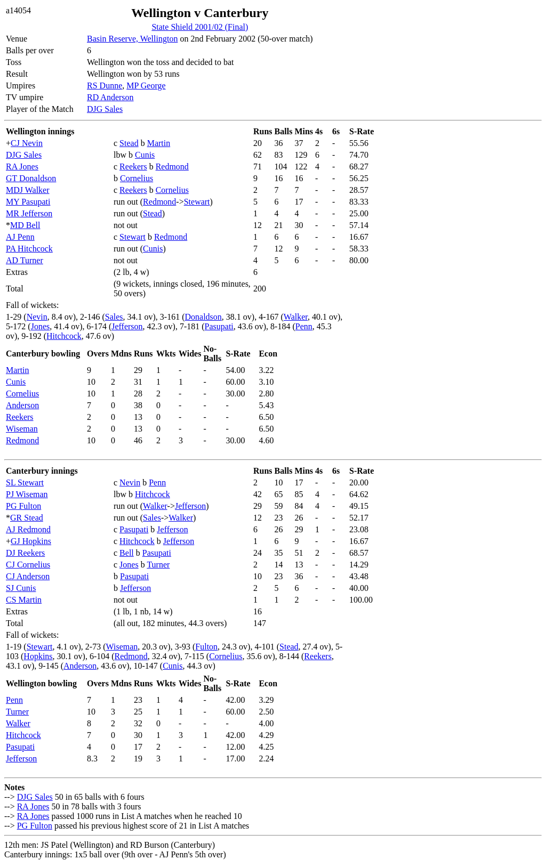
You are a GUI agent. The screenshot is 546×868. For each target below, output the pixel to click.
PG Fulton (23, 505)
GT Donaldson (31, 178)
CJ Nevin (27, 143)
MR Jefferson (29, 213)
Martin (159, 143)
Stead (129, 143)
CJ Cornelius (28, 564)
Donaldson (203, 316)
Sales (114, 316)
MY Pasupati (28, 201)
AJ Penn (20, 236)
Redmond (172, 166)
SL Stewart (25, 482)
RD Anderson (110, 97)
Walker (296, 316)
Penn (303, 326)
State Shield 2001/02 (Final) (199, 26)
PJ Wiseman (27, 494)
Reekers (133, 166)
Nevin (37, 316)
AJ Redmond (28, 529)
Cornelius (136, 178)
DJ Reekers (25, 552)
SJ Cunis (21, 588)
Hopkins (37, 656)
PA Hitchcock (29, 248)
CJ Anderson (28, 576)
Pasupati (219, 326)
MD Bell (25, 225)
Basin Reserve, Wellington (132, 38)
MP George (145, 85)
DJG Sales (105, 108)
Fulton (206, 646)
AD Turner (24, 260)
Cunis (145, 154)
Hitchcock (64, 335)
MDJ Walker (28, 189)
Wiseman (22, 428)
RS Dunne (104, 85)
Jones (40, 326)
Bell (126, 552)
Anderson (22, 405)
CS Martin (24, 599)
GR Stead (26, 517)
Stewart (197, 201)
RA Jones (22, 166)
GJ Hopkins (31, 541)
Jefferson (126, 326)
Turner (158, 564)
